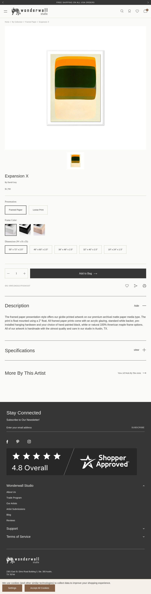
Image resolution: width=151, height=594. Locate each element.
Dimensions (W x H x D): (16, 241)
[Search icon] (122, 11)
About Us (11, 492)
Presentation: (11, 202)
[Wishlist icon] (137, 11)
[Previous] (2, 2)
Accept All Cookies (39, 588)
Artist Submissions (15, 509)
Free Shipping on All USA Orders (75, 2)
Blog (8, 514)
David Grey (11, 182)
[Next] (148, 2)
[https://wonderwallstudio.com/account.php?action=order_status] (129, 11)
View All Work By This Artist (132, 373)
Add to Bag (88, 273)
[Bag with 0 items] (145, 11)
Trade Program (14, 497)
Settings (12, 588)
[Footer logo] (75, 560)
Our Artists (11, 503)
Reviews (10, 520)
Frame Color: (11, 220)
